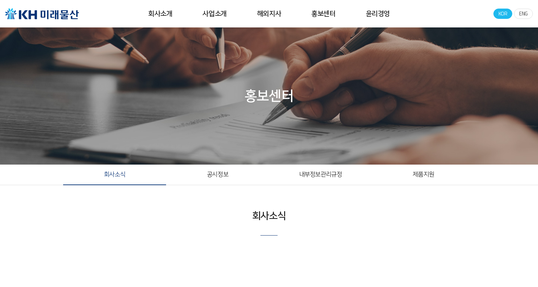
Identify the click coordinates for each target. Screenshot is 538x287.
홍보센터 (323, 13)
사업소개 (214, 13)
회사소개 (160, 13)
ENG (523, 13)
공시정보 (217, 174)
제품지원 (423, 174)
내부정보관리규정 (320, 174)
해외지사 (269, 13)
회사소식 (114, 174)
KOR (503, 13)
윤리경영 (378, 13)
